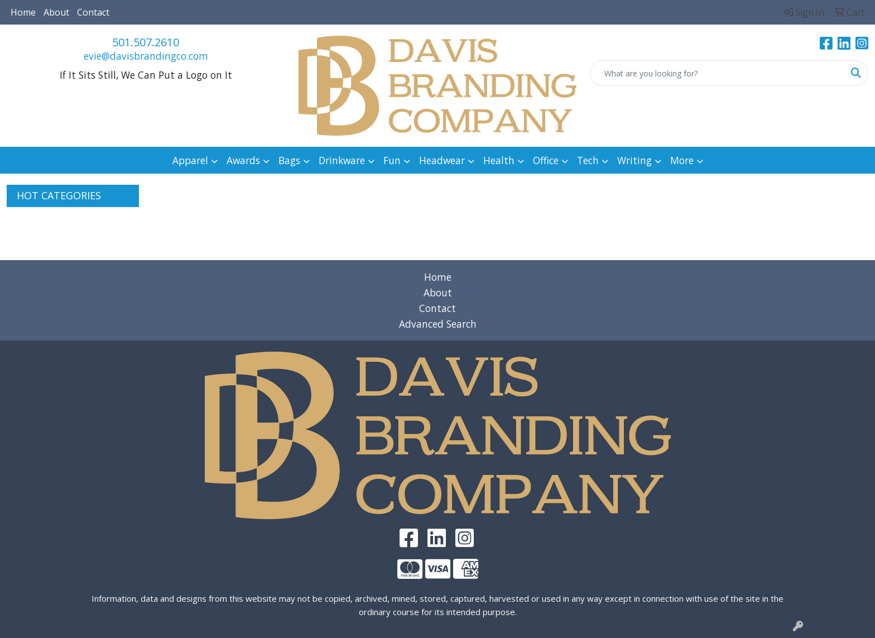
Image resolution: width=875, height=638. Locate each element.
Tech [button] (588, 160)
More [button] (682, 160)
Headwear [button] (442, 160)
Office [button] (546, 160)
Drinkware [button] (342, 160)
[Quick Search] (717, 73)
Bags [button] (289, 160)
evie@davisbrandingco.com (146, 56)
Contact (93, 12)
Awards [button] (243, 160)
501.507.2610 (145, 42)
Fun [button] (392, 160)
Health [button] (499, 160)
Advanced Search (438, 323)
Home (23, 12)
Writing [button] (634, 160)
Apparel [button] (190, 160)
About (56, 12)
